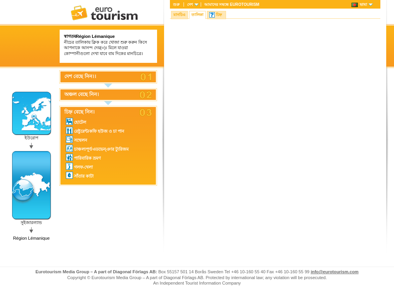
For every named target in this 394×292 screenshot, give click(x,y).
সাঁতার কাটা (80, 175)
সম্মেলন (76, 139)
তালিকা (197, 14)
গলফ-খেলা (79, 166)
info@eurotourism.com (335, 271)
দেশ (190, 4)
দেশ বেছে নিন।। (80, 76)
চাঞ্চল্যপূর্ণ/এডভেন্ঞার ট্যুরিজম (97, 148)
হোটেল (76, 121)
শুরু (176, 4)
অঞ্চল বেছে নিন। (81, 94)
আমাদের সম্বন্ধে (232, 4)
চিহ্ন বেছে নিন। (79, 112)
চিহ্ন (219, 14)
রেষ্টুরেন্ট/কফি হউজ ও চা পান (95, 130)
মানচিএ (179, 14)
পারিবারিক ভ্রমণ (83, 157)
